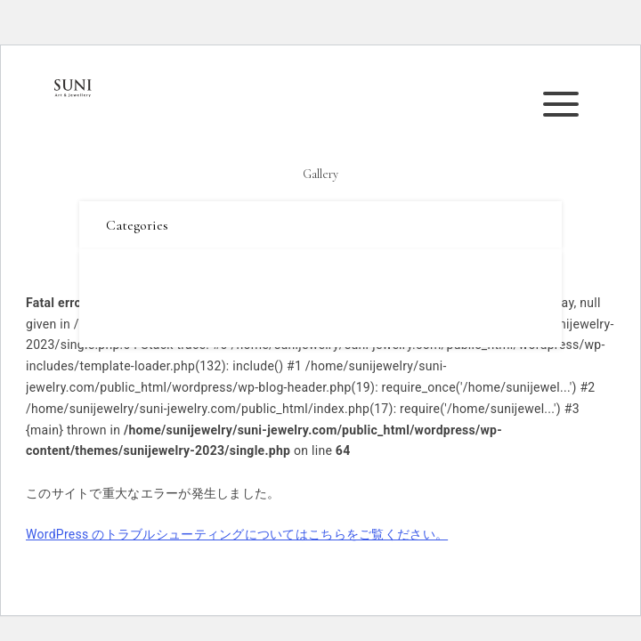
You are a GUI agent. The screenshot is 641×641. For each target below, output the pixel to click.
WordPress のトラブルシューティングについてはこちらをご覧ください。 (237, 534)
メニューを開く (566, 104)
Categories (137, 225)
